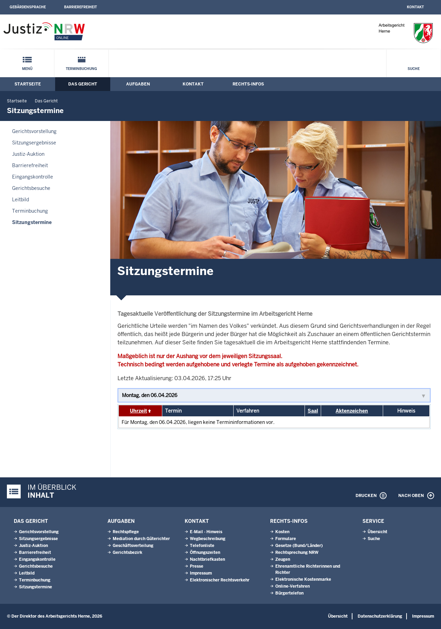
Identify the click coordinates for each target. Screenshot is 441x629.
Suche (414, 69)
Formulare (285, 538)
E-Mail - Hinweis (206, 532)
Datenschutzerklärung (380, 616)
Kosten (282, 532)
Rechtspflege (126, 532)
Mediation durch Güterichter (141, 538)
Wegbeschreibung (207, 538)
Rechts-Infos (248, 84)
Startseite (27, 84)
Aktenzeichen (352, 411)
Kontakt (415, 7)
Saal (313, 411)
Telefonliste (202, 545)
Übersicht (377, 532)
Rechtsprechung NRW (296, 552)
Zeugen (282, 559)
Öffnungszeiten (205, 552)
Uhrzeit (138, 411)
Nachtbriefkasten (207, 559)
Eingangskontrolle (32, 177)
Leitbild (20, 199)
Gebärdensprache (28, 7)
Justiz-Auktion (28, 154)
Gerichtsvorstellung (34, 131)
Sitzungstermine (32, 222)
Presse (196, 566)
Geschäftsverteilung (133, 545)
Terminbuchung (81, 69)
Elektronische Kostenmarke (303, 579)
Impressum (201, 573)
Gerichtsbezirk (127, 552)
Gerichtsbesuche (31, 188)
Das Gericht (82, 84)
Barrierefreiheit (80, 7)
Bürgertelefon (289, 593)
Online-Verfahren (292, 586)
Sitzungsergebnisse (34, 143)
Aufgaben (138, 84)
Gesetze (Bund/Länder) (299, 545)
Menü (27, 69)
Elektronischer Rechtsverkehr (219, 580)
